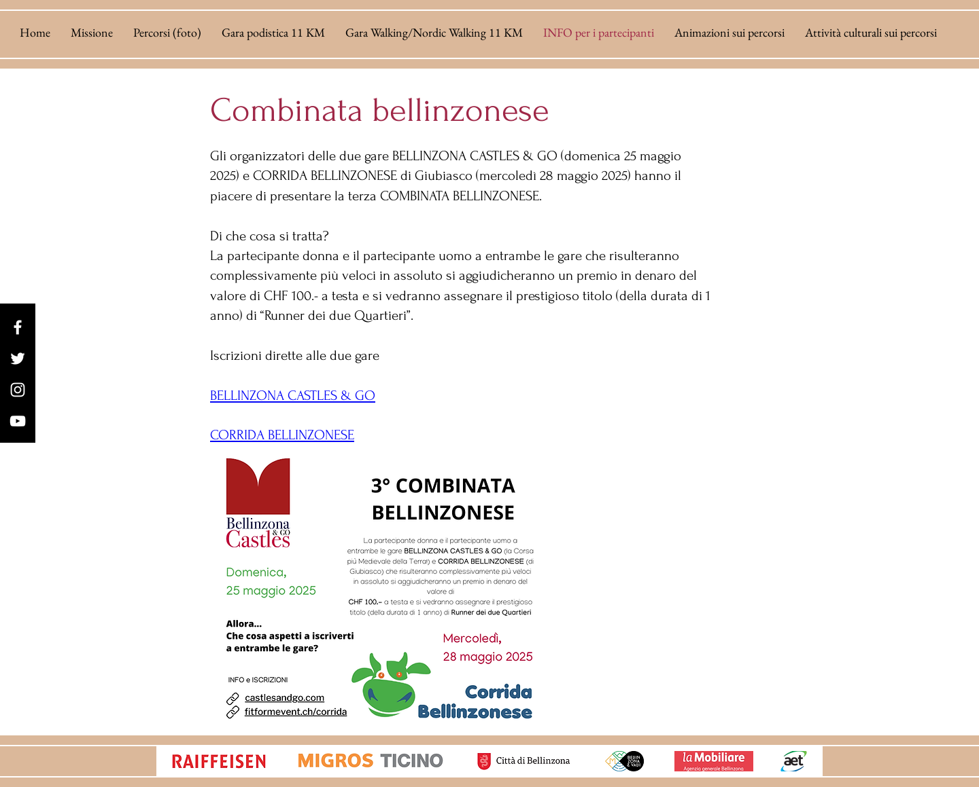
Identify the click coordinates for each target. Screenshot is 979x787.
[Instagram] (17, 389)
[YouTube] (17, 421)
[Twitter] (17, 358)
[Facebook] (17, 327)
